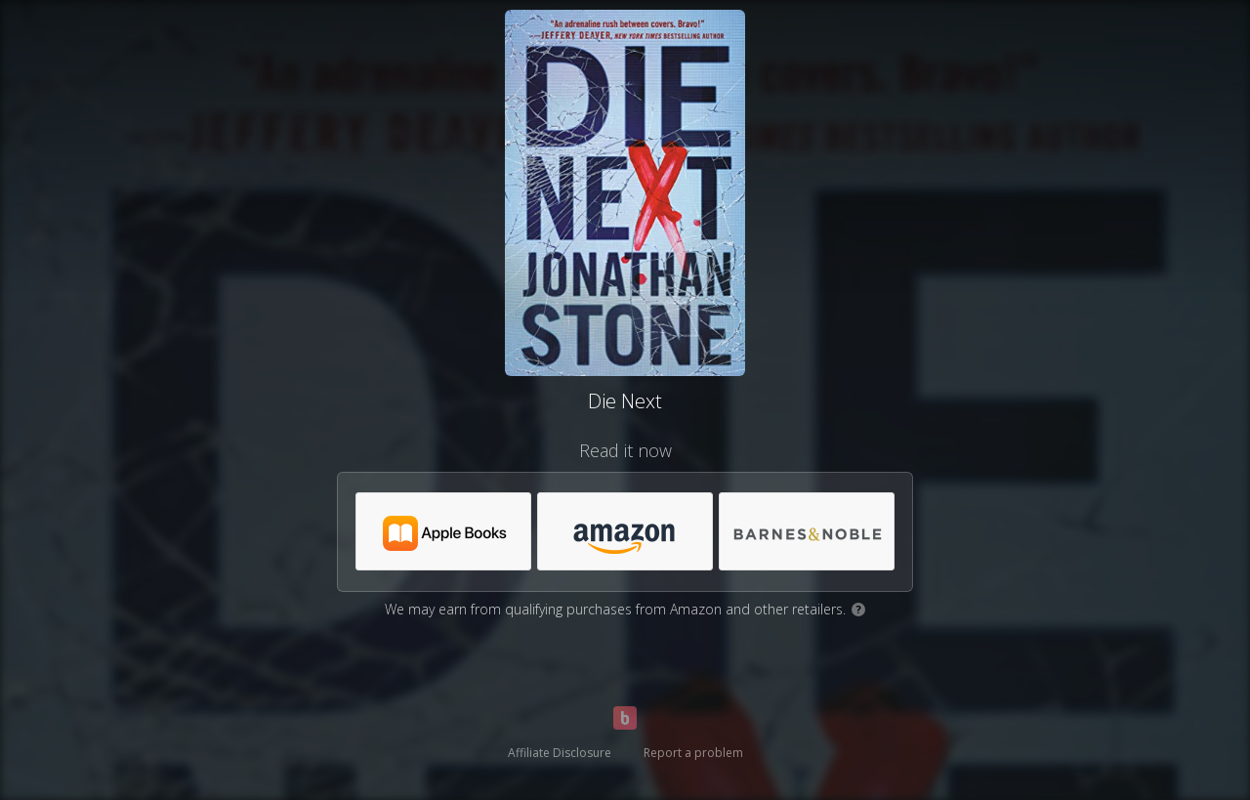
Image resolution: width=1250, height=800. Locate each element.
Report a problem (693, 752)
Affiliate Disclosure (559, 752)
